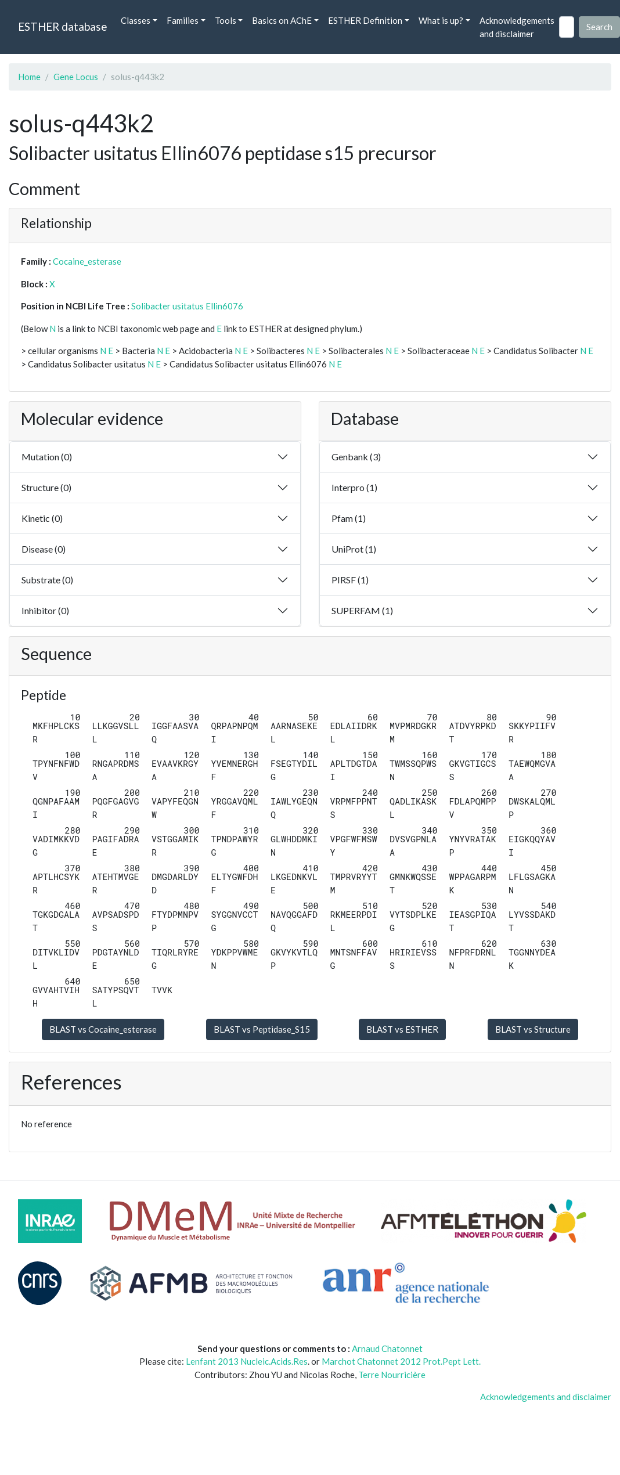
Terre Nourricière (392, 1374)
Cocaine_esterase (87, 261)
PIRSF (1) (350, 579)
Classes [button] (135, 20)
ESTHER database (62, 26)
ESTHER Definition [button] (365, 20)
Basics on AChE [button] (282, 20)
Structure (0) (46, 487)
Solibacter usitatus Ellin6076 (187, 306)
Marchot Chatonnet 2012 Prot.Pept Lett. (401, 1361)
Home (29, 76)
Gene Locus (75, 76)
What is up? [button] (441, 20)
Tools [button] (225, 20)
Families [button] (183, 20)
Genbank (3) (356, 456)
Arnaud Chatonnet (387, 1348)
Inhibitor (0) (45, 610)
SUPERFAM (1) (362, 610)
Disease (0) (43, 548)
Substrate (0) (47, 579)
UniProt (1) (353, 548)
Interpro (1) (354, 487)
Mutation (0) (46, 456)
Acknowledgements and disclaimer (517, 27)
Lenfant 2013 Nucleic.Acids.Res (247, 1361)
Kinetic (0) (42, 518)
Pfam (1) (348, 518)
